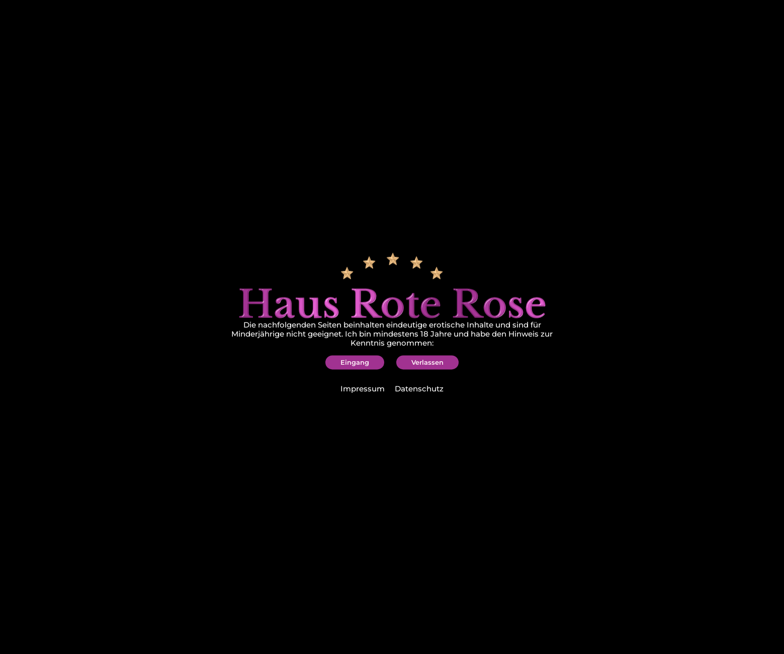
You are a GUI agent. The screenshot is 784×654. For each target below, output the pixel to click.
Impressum (362, 389)
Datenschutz (419, 389)
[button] (354, 362)
